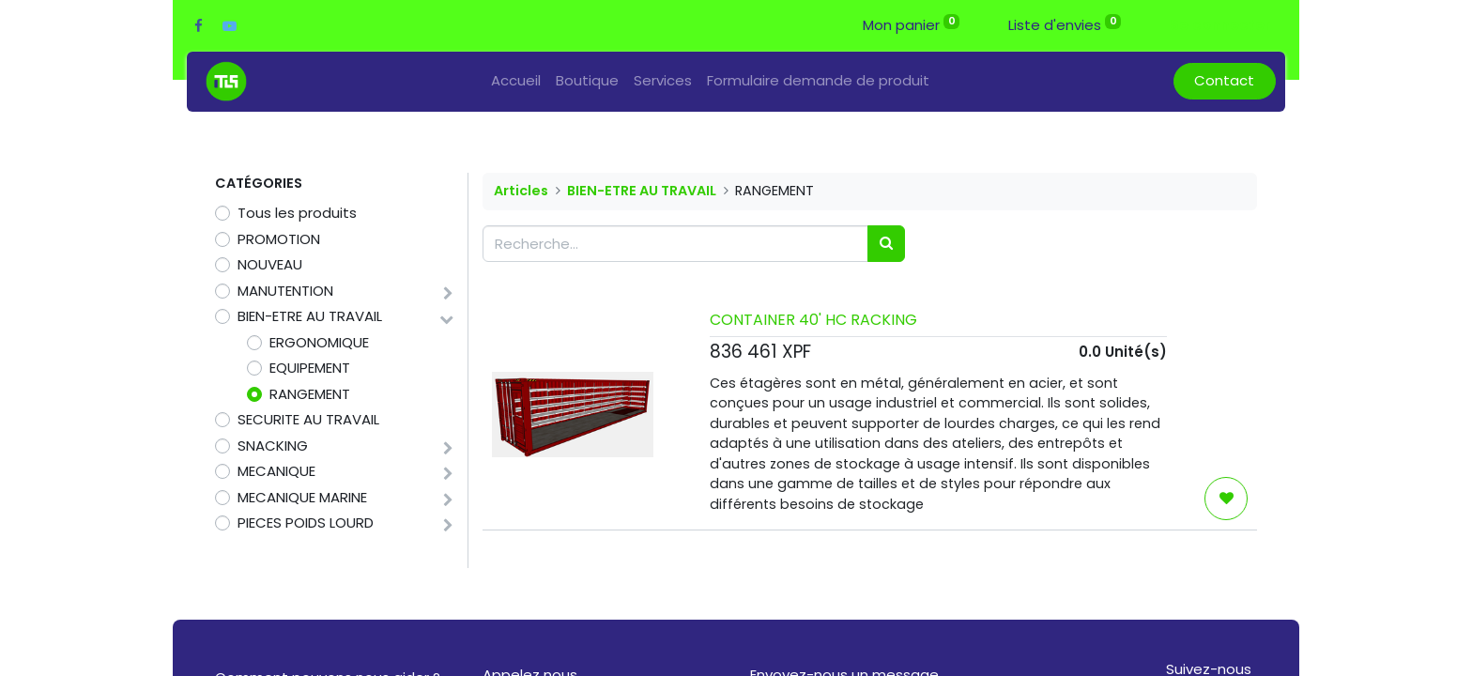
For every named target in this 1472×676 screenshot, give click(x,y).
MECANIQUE (276, 471)
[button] (1226, 498)
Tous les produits (297, 213)
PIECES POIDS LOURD (306, 522)
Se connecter (1220, 25)
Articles (521, 190)
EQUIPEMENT (309, 367)
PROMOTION (279, 239)
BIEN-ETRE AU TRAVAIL (310, 316)
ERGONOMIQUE (319, 342)
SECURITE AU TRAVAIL (308, 419)
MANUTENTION (285, 290)
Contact (1224, 80)
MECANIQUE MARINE (302, 497)
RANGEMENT (309, 394)
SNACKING (273, 445)
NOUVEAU (270, 264)
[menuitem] (515, 81)
